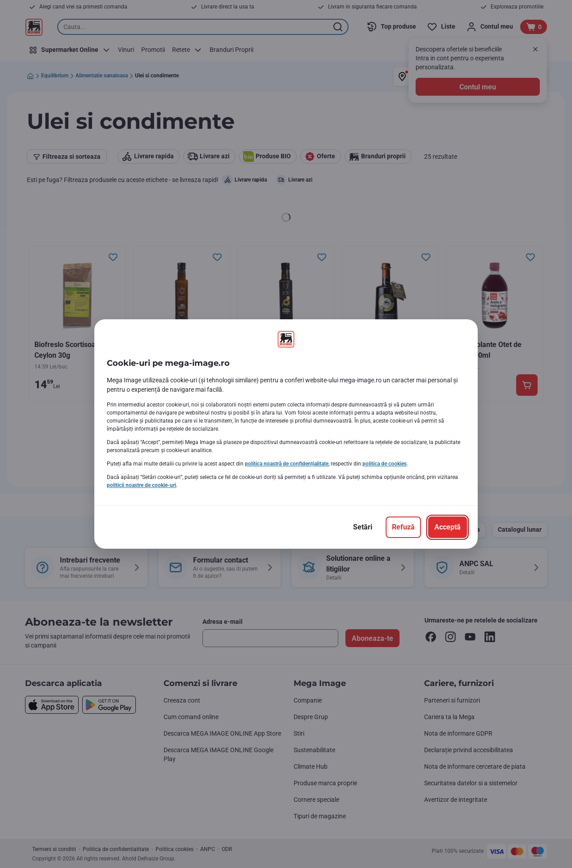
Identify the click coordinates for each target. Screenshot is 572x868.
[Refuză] (403, 527)
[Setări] (363, 527)
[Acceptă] (447, 527)
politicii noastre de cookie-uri (141, 485)
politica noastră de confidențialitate (286, 464)
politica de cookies (384, 464)
